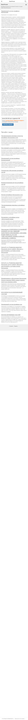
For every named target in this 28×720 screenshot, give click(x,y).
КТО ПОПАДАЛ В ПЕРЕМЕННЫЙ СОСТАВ (8, 718)
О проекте (11, 326)
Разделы (16, 326)
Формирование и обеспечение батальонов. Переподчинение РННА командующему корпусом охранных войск (13, 280)
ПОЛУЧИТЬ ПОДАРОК (8, 124)
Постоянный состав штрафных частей (12, 148)
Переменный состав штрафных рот (11, 304)
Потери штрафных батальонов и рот (12, 194)
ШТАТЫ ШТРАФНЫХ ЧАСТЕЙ (10, 314)
